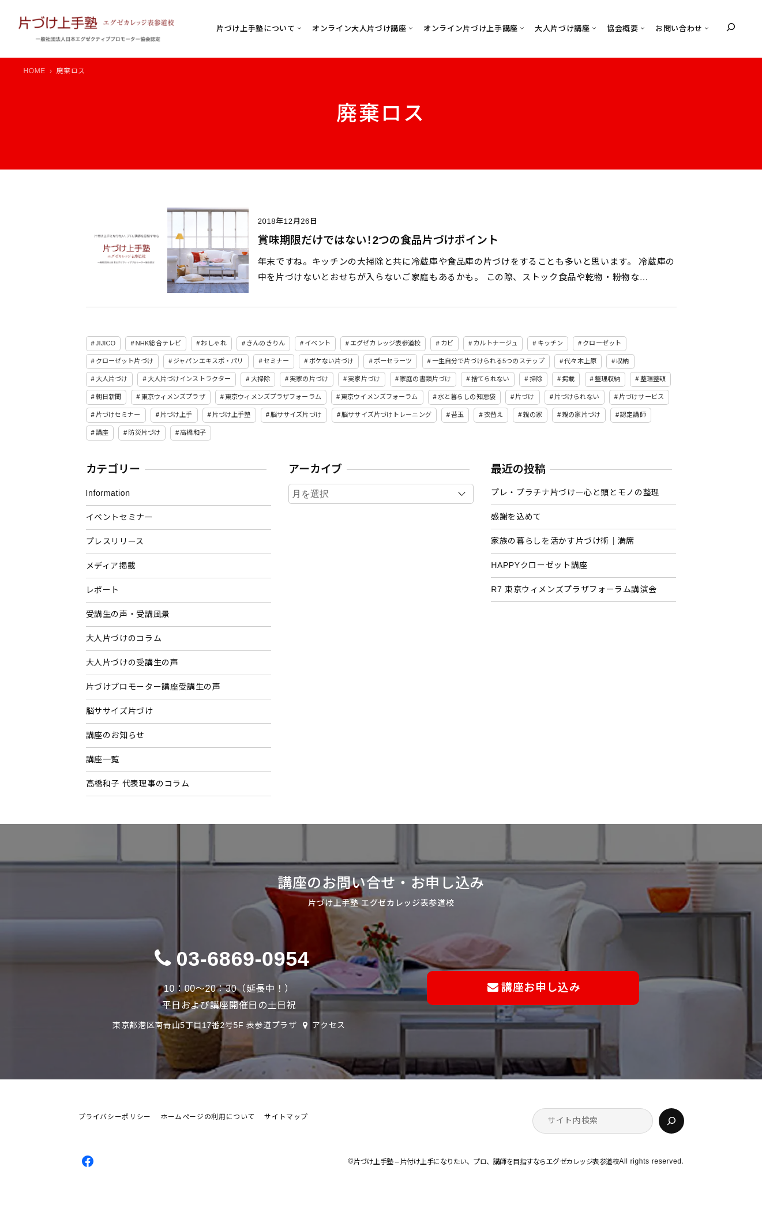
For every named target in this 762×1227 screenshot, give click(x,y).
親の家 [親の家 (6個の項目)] (532, 414)
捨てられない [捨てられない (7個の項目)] (490, 378)
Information (108, 493)
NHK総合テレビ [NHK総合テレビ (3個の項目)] (158, 343)
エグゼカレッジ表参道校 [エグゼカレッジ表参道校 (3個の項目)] (385, 343)
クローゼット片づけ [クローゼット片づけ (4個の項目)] (124, 360)
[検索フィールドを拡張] (731, 27)
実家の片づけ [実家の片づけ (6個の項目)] (309, 378)
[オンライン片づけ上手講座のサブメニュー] (522, 27)
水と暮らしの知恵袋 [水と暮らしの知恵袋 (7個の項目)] (467, 396)
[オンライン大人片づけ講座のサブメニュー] (410, 27)
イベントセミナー (119, 517)
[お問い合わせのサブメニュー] (706, 27)
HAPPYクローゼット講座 (539, 565)
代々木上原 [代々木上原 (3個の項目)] (580, 360)
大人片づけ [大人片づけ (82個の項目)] (112, 378)
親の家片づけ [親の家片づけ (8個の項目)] (581, 414)
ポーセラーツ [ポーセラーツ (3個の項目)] (393, 360)
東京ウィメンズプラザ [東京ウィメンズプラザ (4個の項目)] (173, 396)
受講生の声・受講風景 (128, 614)
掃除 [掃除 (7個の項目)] (536, 378)
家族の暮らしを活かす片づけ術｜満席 (563, 540)
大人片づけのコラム (124, 638)
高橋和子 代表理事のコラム (138, 783)
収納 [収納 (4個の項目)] (622, 360)
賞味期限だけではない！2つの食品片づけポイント (378, 240)
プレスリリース (115, 541)
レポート (103, 589)
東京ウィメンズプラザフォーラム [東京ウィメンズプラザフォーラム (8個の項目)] (273, 396)
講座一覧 (103, 759)
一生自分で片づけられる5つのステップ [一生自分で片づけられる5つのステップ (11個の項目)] (488, 360)
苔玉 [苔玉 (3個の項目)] (457, 414)
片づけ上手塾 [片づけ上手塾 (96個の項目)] (231, 414)
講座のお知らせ (115, 735)
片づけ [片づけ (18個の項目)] (524, 396)
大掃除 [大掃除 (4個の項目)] (260, 378)
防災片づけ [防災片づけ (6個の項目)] (144, 432)
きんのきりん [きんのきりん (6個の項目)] (265, 343)
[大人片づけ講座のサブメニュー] (594, 27)
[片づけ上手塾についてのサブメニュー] (299, 27)
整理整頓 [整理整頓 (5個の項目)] (653, 378)
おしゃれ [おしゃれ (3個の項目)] (213, 343)
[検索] (671, 1121)
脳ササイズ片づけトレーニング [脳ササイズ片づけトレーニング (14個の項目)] (386, 414)
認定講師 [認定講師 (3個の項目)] (632, 414)
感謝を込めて (516, 516)
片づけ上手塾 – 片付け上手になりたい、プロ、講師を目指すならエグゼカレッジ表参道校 (486, 1162)
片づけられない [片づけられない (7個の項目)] (576, 396)
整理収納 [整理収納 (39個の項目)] (607, 378)
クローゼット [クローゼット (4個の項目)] (602, 343)
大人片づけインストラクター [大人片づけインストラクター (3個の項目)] (189, 378)
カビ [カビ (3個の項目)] (447, 343)
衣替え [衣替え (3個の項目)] (493, 414)
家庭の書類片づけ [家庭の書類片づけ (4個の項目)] (425, 378)
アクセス (329, 1025)
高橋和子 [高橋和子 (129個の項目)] (192, 432)
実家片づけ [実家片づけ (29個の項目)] (364, 378)
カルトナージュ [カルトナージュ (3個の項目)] (495, 343)
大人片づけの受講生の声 (132, 662)
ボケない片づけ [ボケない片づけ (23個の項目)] (331, 360)
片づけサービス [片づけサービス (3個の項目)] (641, 396)
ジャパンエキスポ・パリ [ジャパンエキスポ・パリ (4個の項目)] (208, 360)
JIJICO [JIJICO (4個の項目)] (106, 343)
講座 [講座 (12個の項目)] (102, 432)
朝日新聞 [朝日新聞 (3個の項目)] (108, 396)
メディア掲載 (111, 565)
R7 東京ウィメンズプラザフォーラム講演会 (573, 589)
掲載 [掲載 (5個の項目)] (568, 378)
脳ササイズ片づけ (119, 711)
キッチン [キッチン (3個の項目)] (550, 343)
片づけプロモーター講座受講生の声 (153, 686)
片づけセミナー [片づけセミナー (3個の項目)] (118, 414)
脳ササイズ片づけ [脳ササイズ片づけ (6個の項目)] (296, 414)
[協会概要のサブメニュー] (642, 27)
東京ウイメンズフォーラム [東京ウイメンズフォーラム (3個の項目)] (379, 396)
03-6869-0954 (243, 958)
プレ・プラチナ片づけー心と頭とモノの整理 (575, 492)
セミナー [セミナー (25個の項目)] (276, 360)
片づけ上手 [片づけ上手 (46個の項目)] (176, 414)
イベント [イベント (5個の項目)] (317, 343)
